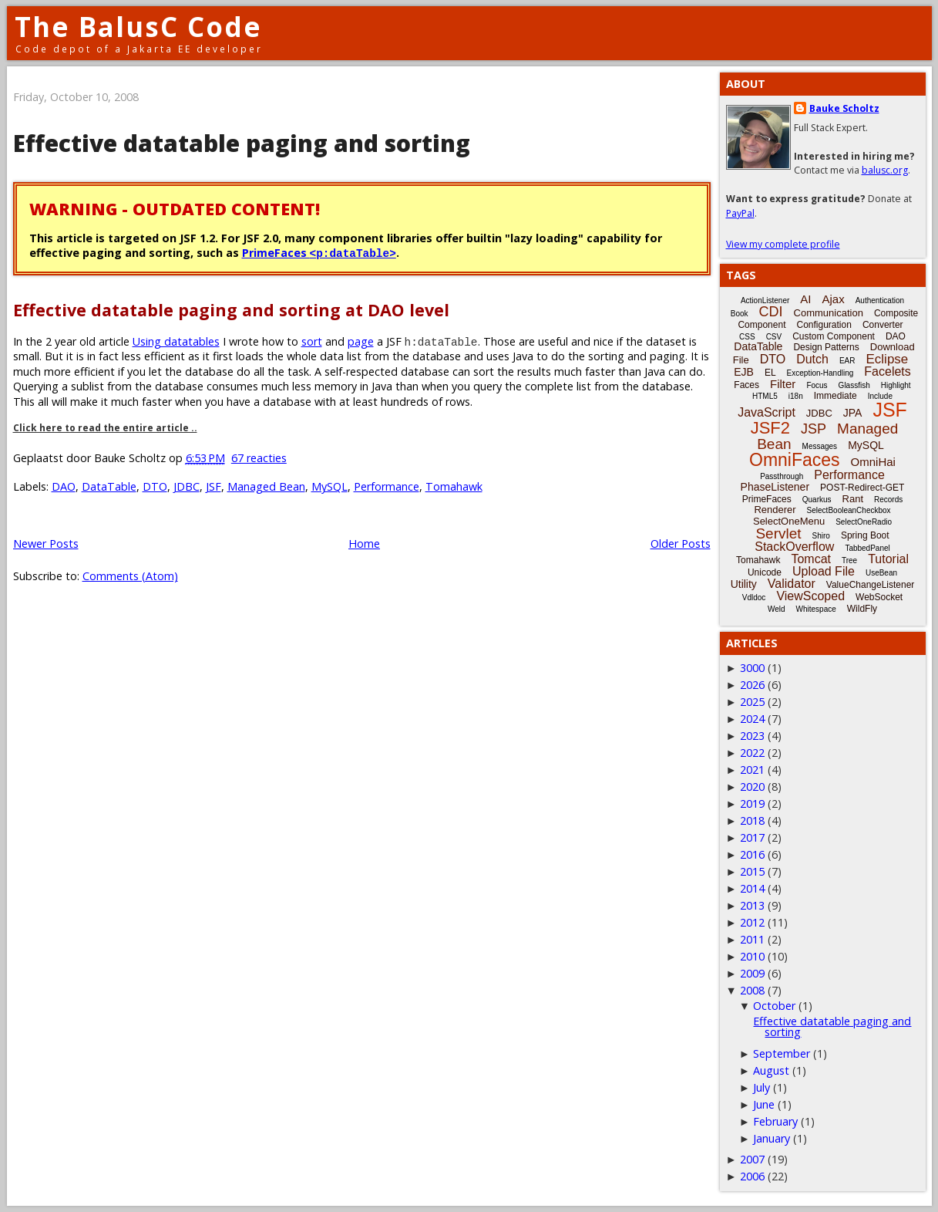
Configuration (823, 324)
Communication (828, 313)
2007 (752, 1159)
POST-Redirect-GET (862, 487)
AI (805, 299)
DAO (64, 486)
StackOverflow (794, 546)
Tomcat (811, 558)
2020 (752, 786)
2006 (752, 1176)
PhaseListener (775, 487)
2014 (752, 888)
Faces (746, 385)
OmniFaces (794, 460)
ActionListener (765, 300)
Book (739, 313)
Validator (791, 583)
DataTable (109, 486)
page (361, 341)
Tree (849, 560)
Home (364, 543)
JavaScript (766, 412)
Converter (882, 324)
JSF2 (770, 427)
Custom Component (833, 336)
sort (311, 341)
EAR (847, 360)
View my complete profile (783, 244)
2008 (752, 990)
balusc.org (885, 170)
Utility (744, 584)
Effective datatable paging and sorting (241, 143)
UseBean (881, 573)
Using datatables (176, 341)
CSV (774, 337)
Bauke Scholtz (844, 108)
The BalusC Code (138, 26)
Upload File (823, 571)
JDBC (186, 486)
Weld (776, 609)
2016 (752, 854)
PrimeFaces (319, 252)
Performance (386, 486)
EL (770, 372)
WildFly (862, 608)
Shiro (821, 536)
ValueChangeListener (870, 584)
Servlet (778, 533)
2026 (752, 684)
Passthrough (781, 476)
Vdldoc (754, 597)
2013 (752, 905)
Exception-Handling (820, 373)
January (771, 1138)
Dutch (812, 359)
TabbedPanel (867, 548)
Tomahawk (453, 486)
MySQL (329, 486)
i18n (795, 396)
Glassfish (854, 385)
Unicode (765, 572)
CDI (771, 311)
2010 (752, 956)
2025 (752, 701)
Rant (852, 499)
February (775, 1121)
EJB (744, 372)
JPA (852, 413)
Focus (816, 385)
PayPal (740, 213)
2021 (752, 769)
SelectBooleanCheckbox (849, 510)
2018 (752, 820)
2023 (752, 735)
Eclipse (887, 359)
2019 (752, 803)
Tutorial (888, 558)
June (764, 1104)
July (761, 1087)
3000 (752, 667)
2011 (752, 939)
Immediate (835, 395)
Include (880, 396)
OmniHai (873, 461)
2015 (752, 871)
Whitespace (816, 609)
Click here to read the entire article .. (105, 427)
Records (888, 499)
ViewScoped (810, 596)
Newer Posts (46, 543)
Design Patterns (826, 347)
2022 (752, 752)
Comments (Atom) (130, 576)
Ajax (833, 299)
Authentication (880, 300)
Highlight (896, 385)
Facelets (887, 371)
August (771, 1070)
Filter (782, 383)
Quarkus (817, 499)
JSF (213, 486)
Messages (820, 446)
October (774, 1005)
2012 (752, 922)
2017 (752, 837)
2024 (752, 718)
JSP (813, 429)
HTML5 (765, 396)
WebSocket (879, 597)
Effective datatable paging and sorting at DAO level (231, 310)
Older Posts (681, 543)
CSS (747, 337)
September (781, 1053)
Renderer (774, 509)
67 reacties (259, 458)
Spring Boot (865, 535)
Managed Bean (266, 486)
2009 (752, 973)
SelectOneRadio (863, 522)
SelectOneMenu (789, 521)
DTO (155, 486)
